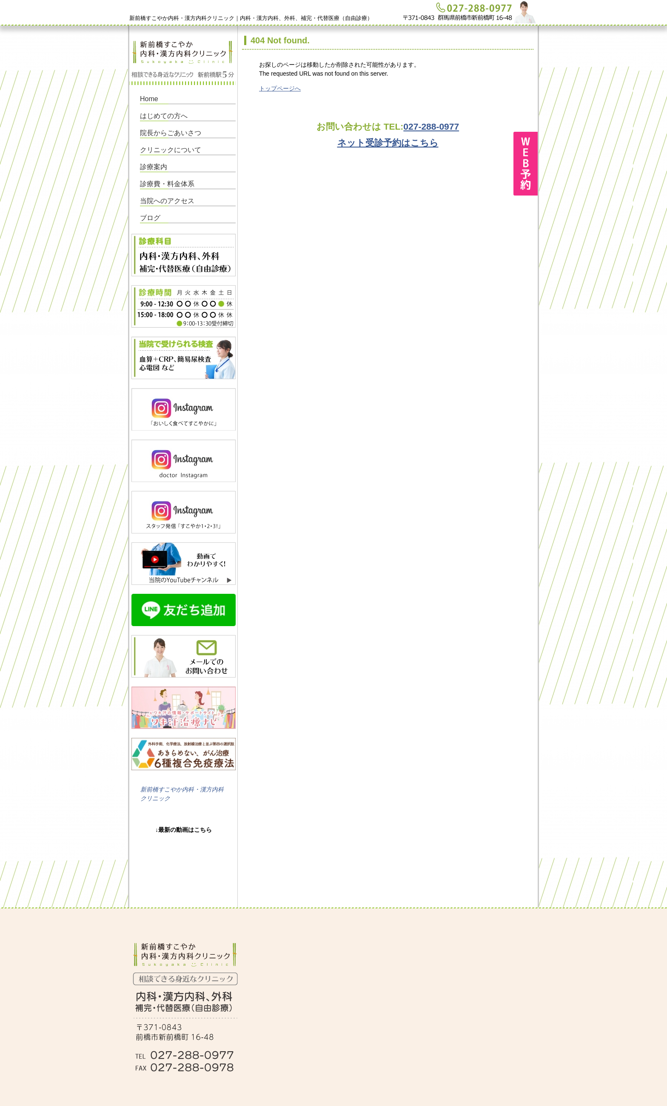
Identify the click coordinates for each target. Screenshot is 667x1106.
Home (149, 98)
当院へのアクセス (167, 200)
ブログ (150, 217)
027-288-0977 (431, 126)
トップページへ (280, 88)
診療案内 (153, 166)
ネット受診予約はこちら (388, 142)
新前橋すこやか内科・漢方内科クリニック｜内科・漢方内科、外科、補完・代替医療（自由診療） (251, 18)
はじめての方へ (164, 115)
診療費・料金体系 (167, 183)
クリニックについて (170, 149)
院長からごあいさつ (170, 132)
